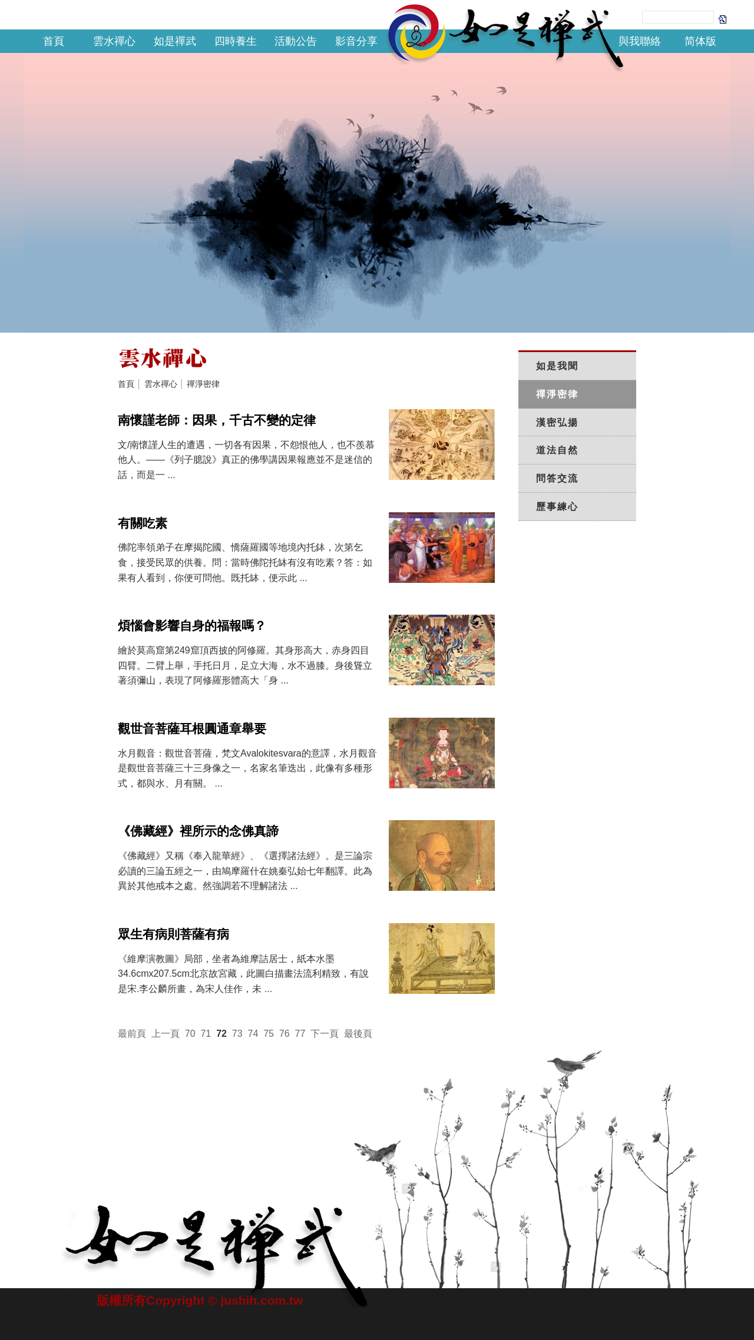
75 (268, 1034)
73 (237, 1034)
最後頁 (358, 1034)
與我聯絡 (640, 41)
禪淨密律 (203, 384)
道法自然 (557, 450)
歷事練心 (557, 507)
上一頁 (165, 1034)
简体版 (700, 41)
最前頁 (132, 1034)
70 (190, 1034)
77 (300, 1034)
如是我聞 (557, 366)
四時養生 (235, 41)
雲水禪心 (114, 41)
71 (205, 1034)
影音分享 (356, 41)
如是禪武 (175, 41)
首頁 (53, 41)
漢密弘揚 (557, 422)
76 (284, 1034)
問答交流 (557, 478)
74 (253, 1034)
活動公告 (296, 41)
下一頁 (324, 1034)
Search (723, 19)
